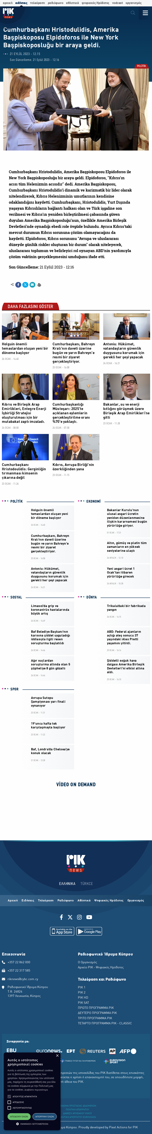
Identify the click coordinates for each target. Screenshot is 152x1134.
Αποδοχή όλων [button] (19, 1116)
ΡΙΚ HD (83, 997)
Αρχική (13, 900)
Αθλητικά (84, 900)
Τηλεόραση (46, 900)
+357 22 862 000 (19, 962)
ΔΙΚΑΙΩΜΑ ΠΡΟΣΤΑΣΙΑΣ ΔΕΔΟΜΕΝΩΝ (77, 1106)
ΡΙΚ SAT (83, 1002)
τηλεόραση (37, 3)
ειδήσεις (21, 3)
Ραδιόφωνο (65, 900)
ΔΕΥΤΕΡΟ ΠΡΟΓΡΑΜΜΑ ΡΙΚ (97, 1013)
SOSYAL (16, 597)
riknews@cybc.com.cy (23, 979)
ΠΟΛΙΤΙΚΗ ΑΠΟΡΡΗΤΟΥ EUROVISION (77, 1117)
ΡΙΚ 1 (81, 987)
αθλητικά (72, 3)
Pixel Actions (118, 1127)
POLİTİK (141, 66)
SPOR (14, 689)
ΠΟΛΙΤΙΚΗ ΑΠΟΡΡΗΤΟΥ (77, 1110)
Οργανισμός (135, 900)
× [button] (57, 1055)
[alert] (32, 1091)
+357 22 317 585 (19, 970)
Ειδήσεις (28, 900)
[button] (9, 1096)
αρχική (7, 3)
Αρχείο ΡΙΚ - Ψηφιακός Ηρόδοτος (101, 967)
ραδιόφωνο (55, 3)
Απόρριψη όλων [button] (44, 1116)
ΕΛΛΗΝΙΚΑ (67, 884)
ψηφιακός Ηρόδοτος (95, 3)
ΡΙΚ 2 (81, 992)
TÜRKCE (87, 884)
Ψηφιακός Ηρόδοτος (109, 900)
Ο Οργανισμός (87, 962)
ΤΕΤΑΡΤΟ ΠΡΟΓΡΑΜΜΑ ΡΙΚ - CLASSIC (105, 1023)
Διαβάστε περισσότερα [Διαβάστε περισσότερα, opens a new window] (36, 1089)
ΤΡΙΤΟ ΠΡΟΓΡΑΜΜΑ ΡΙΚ (95, 1018)
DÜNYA (91, 597)
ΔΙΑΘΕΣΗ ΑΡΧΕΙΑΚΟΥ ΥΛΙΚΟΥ (77, 1113)
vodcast (117, 3)
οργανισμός (133, 3)
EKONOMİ (93, 502)
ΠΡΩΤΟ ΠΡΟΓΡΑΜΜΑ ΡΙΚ (96, 1008)
